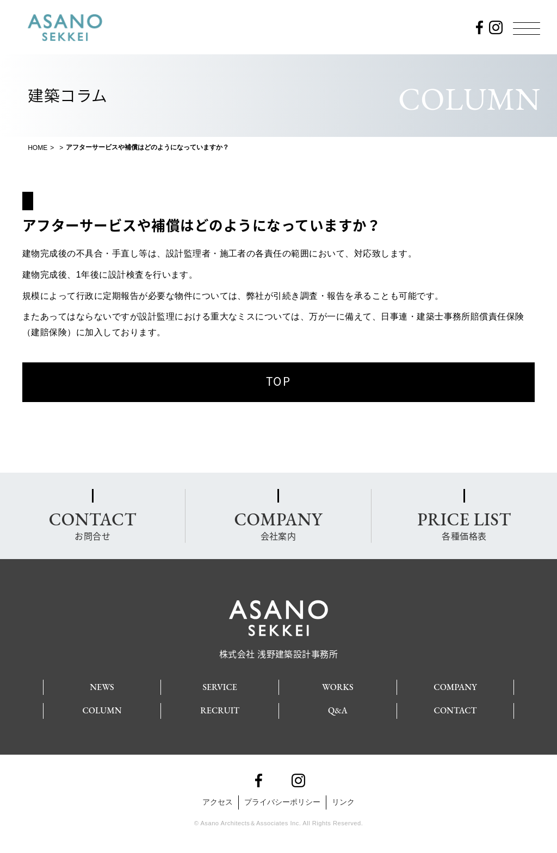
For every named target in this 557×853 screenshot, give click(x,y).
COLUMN (101, 710)
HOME (37, 148)
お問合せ (93, 525)
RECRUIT (219, 710)
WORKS (337, 687)
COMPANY (455, 687)
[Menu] (526, 28)
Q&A (338, 710)
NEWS (102, 687)
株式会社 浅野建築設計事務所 (278, 649)
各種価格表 (464, 525)
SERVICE (219, 687)
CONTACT (455, 710)
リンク (343, 802)
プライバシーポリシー (282, 802)
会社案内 (278, 525)
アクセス (217, 802)
